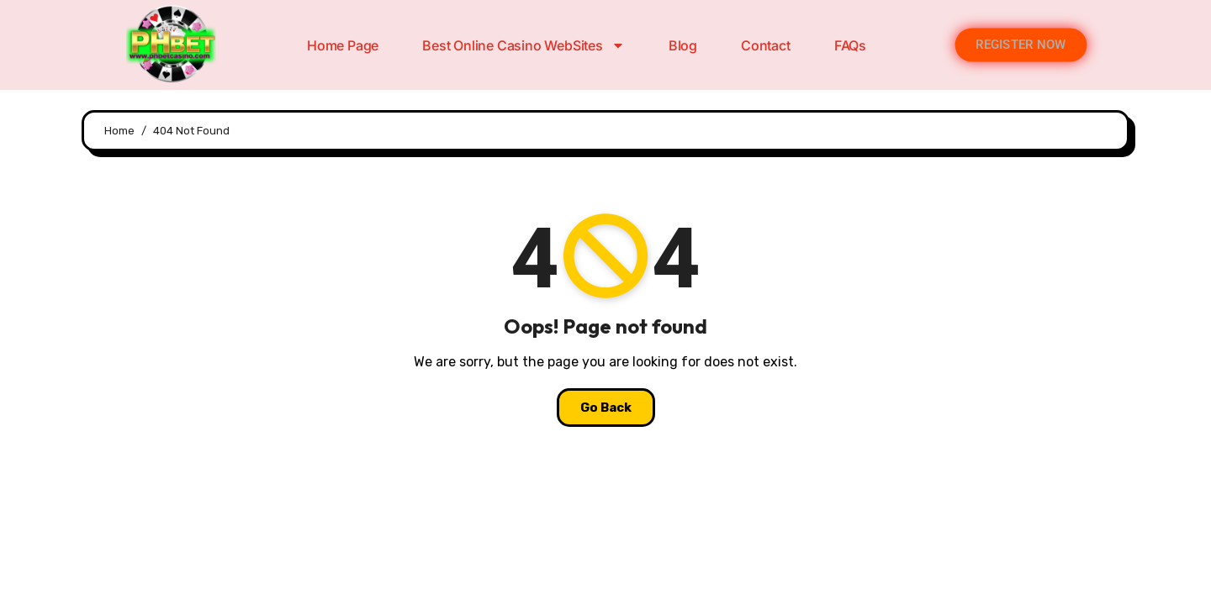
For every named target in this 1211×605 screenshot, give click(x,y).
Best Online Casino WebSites (523, 45)
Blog (683, 45)
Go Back (606, 407)
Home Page (342, 45)
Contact (766, 45)
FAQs (850, 45)
